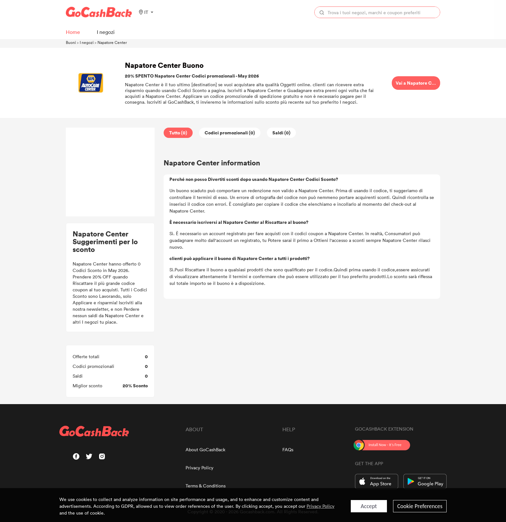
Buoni (71, 42)
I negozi (87, 42)
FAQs (287, 449)
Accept (369, 506)
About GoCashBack (205, 449)
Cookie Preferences (419, 506)
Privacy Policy (199, 468)
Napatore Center (112, 42)
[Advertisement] (110, 172)
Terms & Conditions (206, 486)
